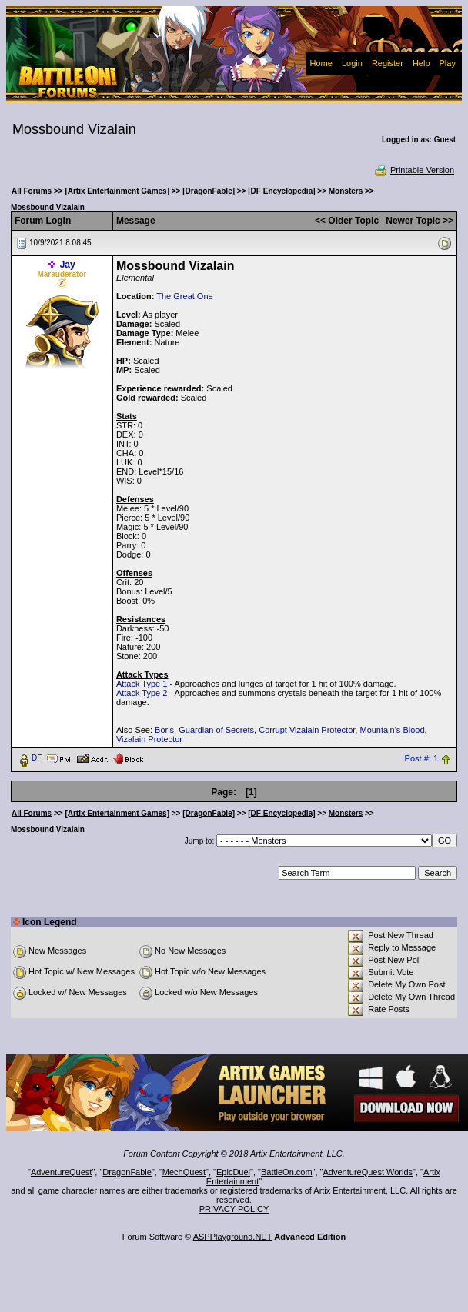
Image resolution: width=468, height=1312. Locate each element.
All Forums (32, 191)
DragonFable (127, 1172)
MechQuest (184, 1172)
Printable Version (413, 170)
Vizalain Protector (149, 739)
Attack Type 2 (141, 693)
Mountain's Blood (391, 729)
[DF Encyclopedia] (281, 191)
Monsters (346, 191)
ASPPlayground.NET (232, 1236)
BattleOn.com (287, 1172)
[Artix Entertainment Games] (117, 191)
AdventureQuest (61, 1172)
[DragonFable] (208, 191)
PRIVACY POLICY (234, 1209)
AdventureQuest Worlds (368, 1172)
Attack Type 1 (141, 683)
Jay (67, 264)
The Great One (184, 296)
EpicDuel (233, 1172)
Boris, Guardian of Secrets (204, 729)
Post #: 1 (421, 758)
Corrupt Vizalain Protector (307, 729)
